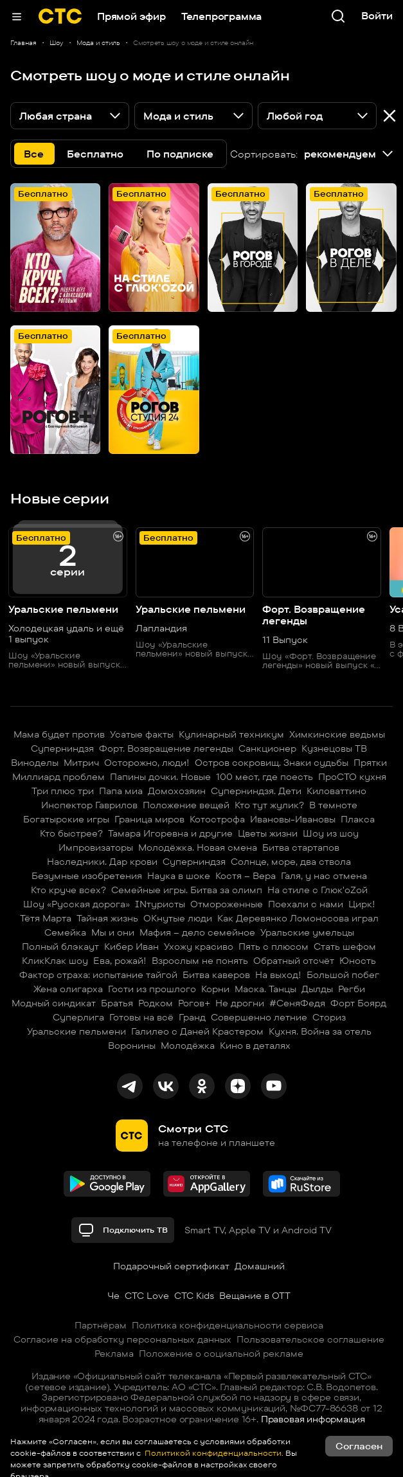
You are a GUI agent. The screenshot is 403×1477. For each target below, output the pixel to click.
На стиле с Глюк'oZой (317, 890)
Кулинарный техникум (231, 734)
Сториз (329, 1017)
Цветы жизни (268, 833)
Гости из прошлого (152, 989)
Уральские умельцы (307, 932)
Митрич (81, 762)
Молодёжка (188, 1045)
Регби (351, 989)
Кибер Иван (131, 946)
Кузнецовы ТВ (334, 748)
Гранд (192, 1017)
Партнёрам (101, 1325)
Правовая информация (313, 1419)
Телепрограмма (221, 16)
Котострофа (217, 819)
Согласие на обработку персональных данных (122, 1339)
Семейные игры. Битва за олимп (186, 890)
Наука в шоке (178, 876)
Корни (215, 989)
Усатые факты (142, 734)
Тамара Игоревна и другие (170, 833)
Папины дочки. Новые (160, 777)
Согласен (359, 1446)
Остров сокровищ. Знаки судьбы (271, 762)
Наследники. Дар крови (102, 861)
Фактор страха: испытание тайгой (98, 975)
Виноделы (34, 762)
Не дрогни (239, 1003)
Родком (155, 1003)
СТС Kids (194, 1295)
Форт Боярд (358, 1003)
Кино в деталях (255, 1045)
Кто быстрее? (71, 833)
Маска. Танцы (265, 989)
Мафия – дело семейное (197, 932)
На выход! (278, 975)
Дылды (317, 989)
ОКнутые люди (177, 918)
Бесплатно (95, 154)
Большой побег (343, 975)
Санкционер (267, 748)
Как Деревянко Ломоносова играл (298, 918)
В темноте (333, 805)
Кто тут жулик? (269, 805)
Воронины (132, 1045)
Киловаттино (336, 791)
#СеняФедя (297, 1003)
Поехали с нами (305, 904)
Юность (357, 960)
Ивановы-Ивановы (293, 819)
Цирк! (361, 904)
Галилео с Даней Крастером (197, 1031)
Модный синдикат (54, 1003)
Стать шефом (345, 946)
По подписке (180, 154)
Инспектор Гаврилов (89, 805)
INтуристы (160, 904)
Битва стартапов (300, 847)
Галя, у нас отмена (324, 876)
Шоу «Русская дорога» (76, 904)
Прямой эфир (131, 16)
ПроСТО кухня (352, 777)
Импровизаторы (95, 847)
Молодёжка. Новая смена (197, 847)
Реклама (114, 1353)
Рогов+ (194, 1003)
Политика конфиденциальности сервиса (227, 1325)
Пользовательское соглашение (310, 1339)
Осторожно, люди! (147, 762)
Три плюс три (62, 791)
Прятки (370, 762)
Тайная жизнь (107, 918)
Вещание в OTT (255, 1295)
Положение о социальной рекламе (221, 1353)
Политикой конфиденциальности (212, 1453)
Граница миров (149, 819)
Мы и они (112, 932)
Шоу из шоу (331, 833)
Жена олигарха (68, 989)
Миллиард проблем (58, 777)
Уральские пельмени (76, 1031)
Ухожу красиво (198, 946)
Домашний (260, 1266)
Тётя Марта (45, 918)
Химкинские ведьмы (337, 734)
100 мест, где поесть (264, 777)
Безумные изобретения (86, 876)
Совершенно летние (259, 1017)
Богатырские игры (66, 819)
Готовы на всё (141, 1017)
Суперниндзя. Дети (256, 791)
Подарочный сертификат (171, 1266)
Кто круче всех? (68, 890)
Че (113, 1295)
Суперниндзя (62, 748)
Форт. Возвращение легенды (166, 748)
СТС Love (147, 1295)
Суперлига (78, 1017)
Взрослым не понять (200, 960)
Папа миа (121, 791)
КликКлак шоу (55, 960)
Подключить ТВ (123, 1230)
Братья (117, 1003)
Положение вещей (186, 805)
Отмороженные (226, 904)
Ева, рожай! (120, 960)
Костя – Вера (245, 876)
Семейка (65, 932)
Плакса (358, 819)
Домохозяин (177, 791)
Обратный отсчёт (293, 960)
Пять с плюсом (273, 946)
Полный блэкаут (60, 946)
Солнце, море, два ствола (291, 861)
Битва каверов (216, 975)
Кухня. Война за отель (320, 1031)
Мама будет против (59, 734)
